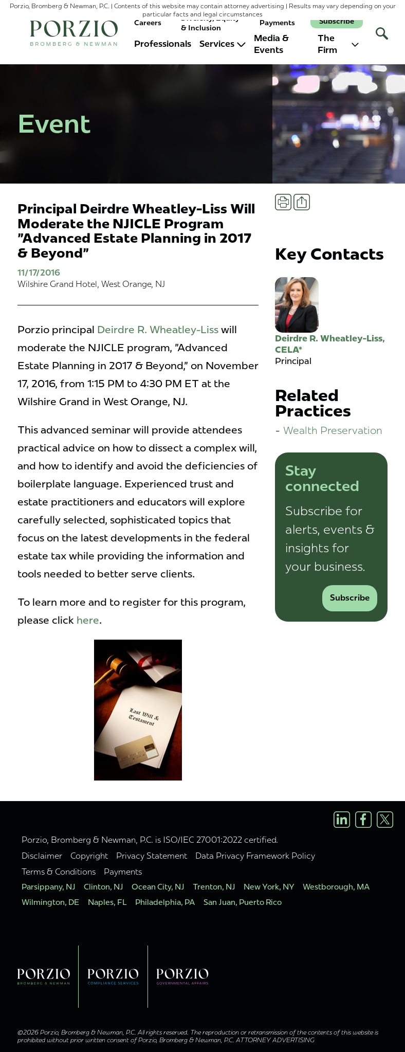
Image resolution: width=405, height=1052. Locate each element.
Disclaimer (42, 855)
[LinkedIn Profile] (342, 819)
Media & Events (271, 44)
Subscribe (336, 21)
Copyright (89, 855)
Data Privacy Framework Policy (255, 855)
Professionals (162, 44)
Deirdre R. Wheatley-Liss (157, 329)
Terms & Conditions (59, 871)
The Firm (338, 44)
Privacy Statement (151, 855)
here (88, 620)
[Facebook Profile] (363, 819)
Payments (277, 23)
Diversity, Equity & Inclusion (210, 23)
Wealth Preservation (332, 430)
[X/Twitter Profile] (385, 819)
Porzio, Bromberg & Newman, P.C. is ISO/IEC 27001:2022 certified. (150, 840)
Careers (147, 23)
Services (222, 44)
